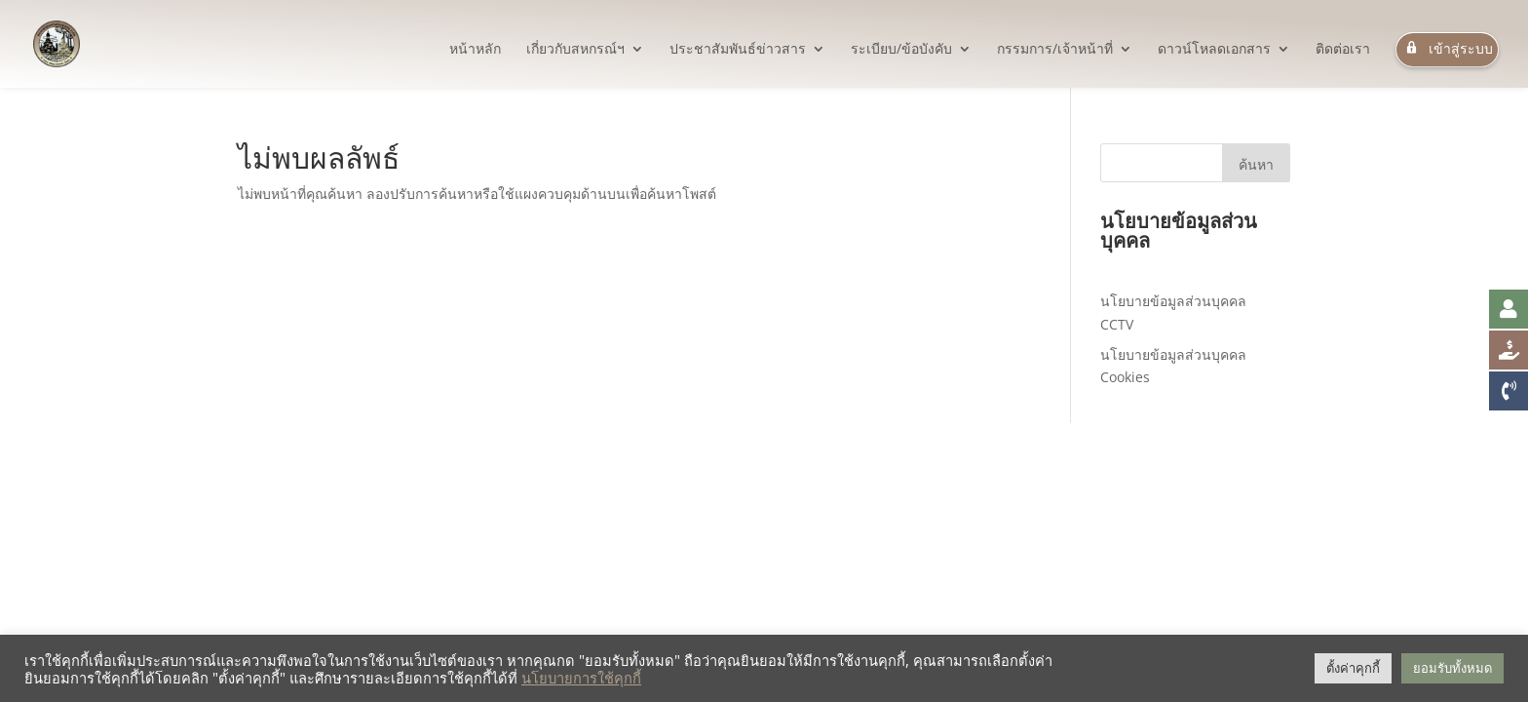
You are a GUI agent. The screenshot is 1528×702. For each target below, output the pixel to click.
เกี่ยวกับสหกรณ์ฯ (575, 50)
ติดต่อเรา (1343, 50)
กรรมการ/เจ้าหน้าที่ (1055, 50)
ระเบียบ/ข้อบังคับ (901, 50)
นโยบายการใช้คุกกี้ (581, 677)
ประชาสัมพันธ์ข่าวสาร (737, 50)
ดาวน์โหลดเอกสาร (1214, 50)
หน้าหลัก (475, 50)
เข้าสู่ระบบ (1447, 49)
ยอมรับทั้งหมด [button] (1452, 668)
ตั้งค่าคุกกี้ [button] (1353, 668)
